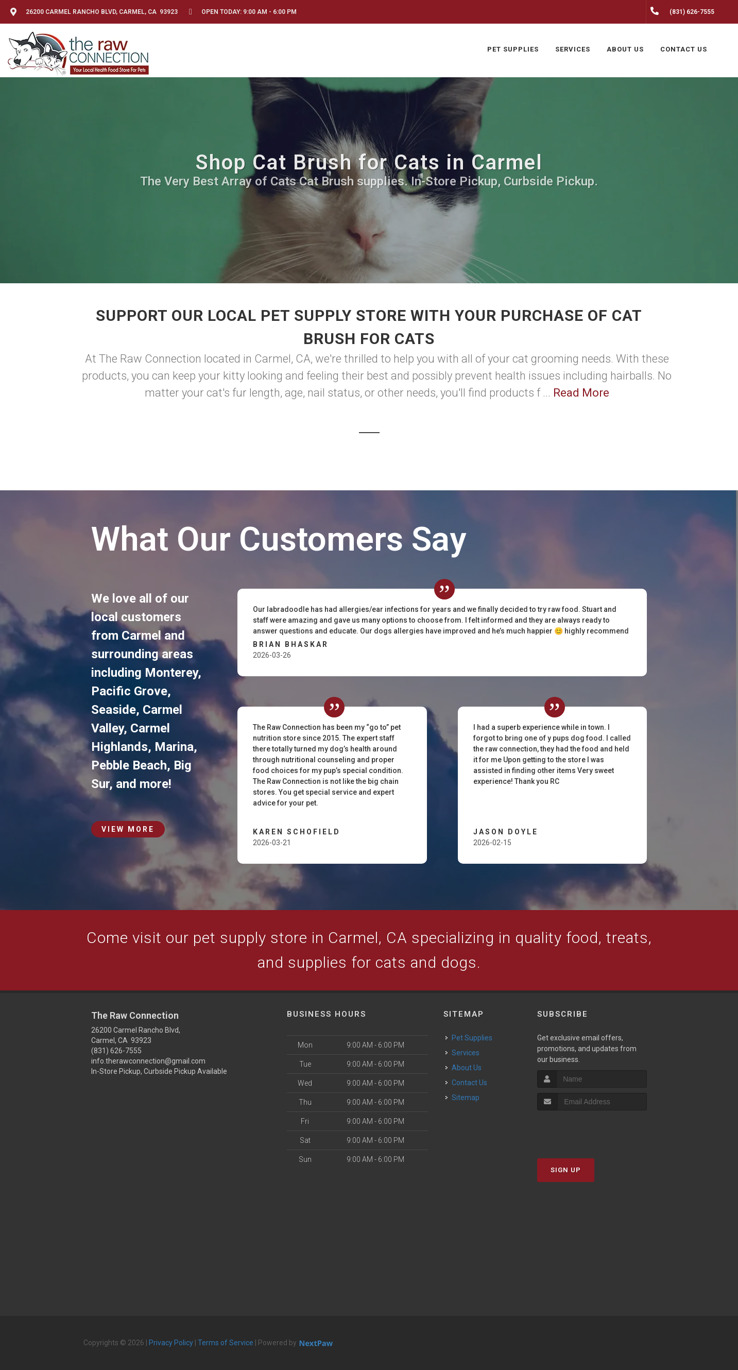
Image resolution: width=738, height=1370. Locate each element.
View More (128, 829)
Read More (581, 392)
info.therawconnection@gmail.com (148, 1061)
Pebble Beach (129, 765)
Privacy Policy (171, 1343)
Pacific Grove (129, 691)
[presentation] (592, 1130)
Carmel (141, 635)
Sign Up (566, 1170)
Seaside (113, 710)
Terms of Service (225, 1343)
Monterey (171, 672)
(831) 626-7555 (116, 1051)
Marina (174, 747)
